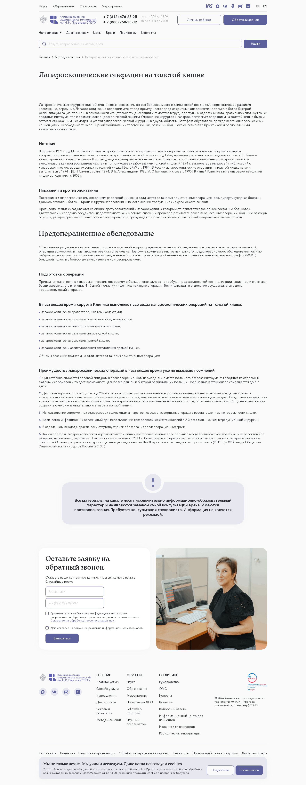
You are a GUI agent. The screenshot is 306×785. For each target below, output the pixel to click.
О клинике (88, 6)
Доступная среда (254, 753)
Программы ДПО (140, 702)
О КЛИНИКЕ (168, 675)
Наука (43, 6)
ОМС (163, 689)
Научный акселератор (136, 722)
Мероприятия (112, 6)
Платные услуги (107, 682)
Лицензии (67, 753)
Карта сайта (47, 753)
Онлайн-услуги (107, 689)
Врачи (110, 33)
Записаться (62, 638)
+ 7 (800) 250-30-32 (120, 22)
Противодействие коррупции (215, 753)
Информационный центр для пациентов (181, 718)
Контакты (148, 33)
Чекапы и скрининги (104, 711)
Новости (165, 695)
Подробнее (220, 770)
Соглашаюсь (249, 770)
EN (265, 6)
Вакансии (166, 702)
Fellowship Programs (134, 711)
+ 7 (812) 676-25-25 (120, 17)
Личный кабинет (199, 20)
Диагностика (76, 33)
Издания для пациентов (177, 727)
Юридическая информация (179, 733)
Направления (49, 33)
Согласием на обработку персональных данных (82, 620)
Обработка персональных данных (144, 753)
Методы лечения (108, 720)
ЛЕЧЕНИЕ (103, 675)
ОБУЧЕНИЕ (135, 675)
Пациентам (128, 33)
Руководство (169, 682)
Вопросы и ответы (172, 709)
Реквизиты (181, 753)
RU (258, 6)
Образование (63, 6)
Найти (255, 44)
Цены (97, 33)
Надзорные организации (97, 753)
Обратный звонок (245, 20)
